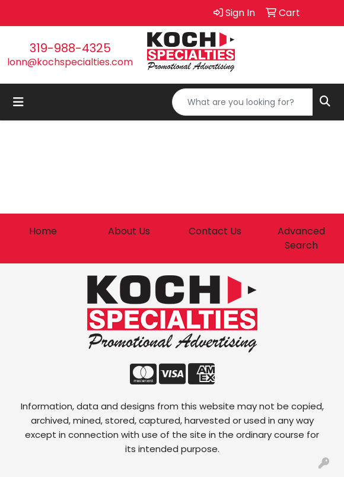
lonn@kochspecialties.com (70, 62)
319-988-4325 (70, 48)
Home (43, 231)
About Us (129, 231)
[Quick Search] (242, 102)
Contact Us (215, 231)
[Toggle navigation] (18, 102)
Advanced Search (301, 238)
